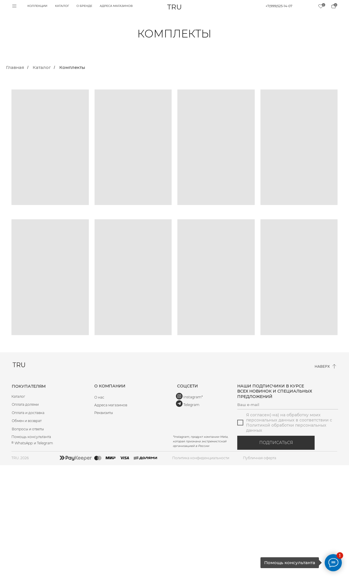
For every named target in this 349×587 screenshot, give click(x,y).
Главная (15, 67)
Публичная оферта (259, 458)
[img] (333, 6)
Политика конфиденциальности (200, 458)
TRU (174, 7)
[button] (132, 413)
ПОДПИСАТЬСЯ (276, 442)
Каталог (42, 67)
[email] (287, 404)
